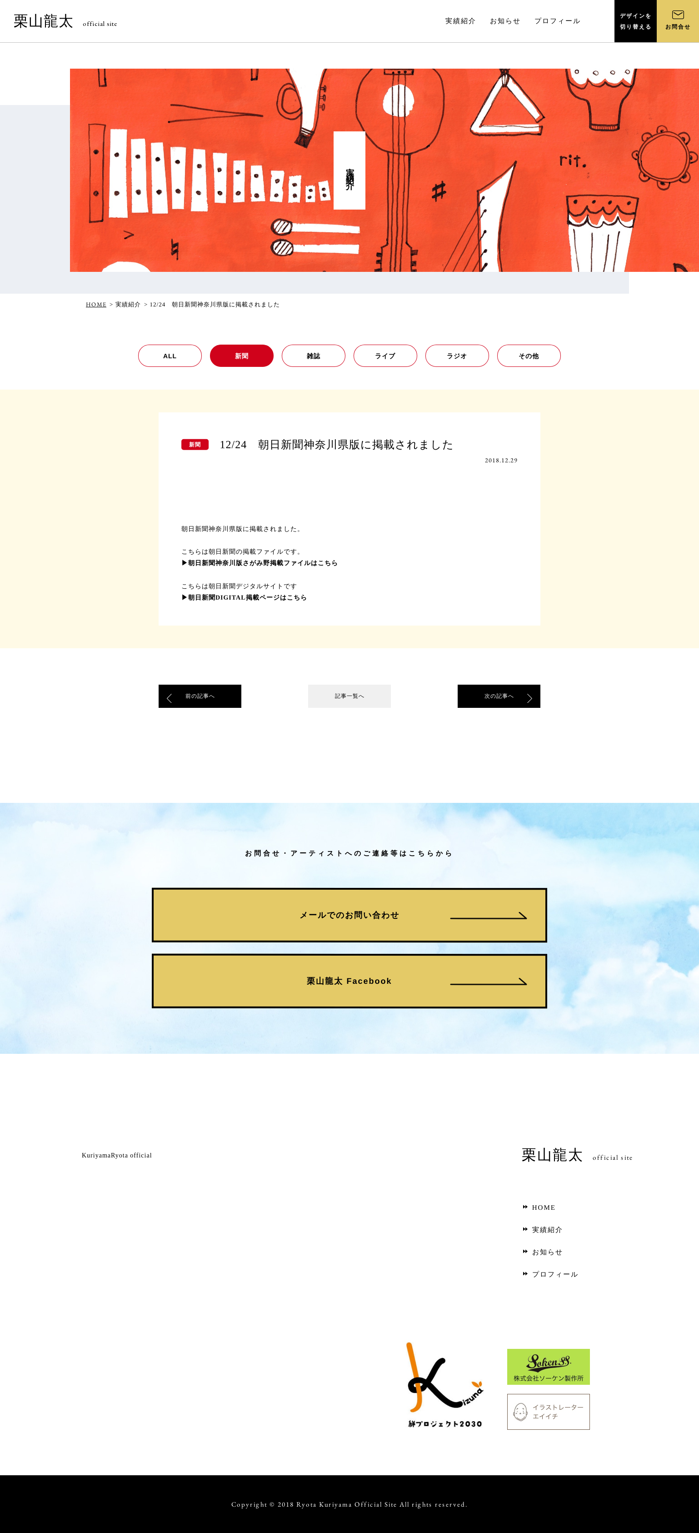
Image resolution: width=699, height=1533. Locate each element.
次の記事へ (499, 698)
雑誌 (313, 356)
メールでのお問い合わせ (349, 915)
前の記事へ (200, 698)
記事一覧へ (349, 698)
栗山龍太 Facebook (349, 981)
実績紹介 (542, 1229)
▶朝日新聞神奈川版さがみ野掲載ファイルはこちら (259, 562)
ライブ (385, 356)
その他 (529, 356)
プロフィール (550, 1274)
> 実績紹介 (125, 304)
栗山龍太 (65, 21)
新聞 (242, 356)
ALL (170, 356)
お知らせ (542, 1252)
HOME (96, 304)
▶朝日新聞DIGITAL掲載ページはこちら (244, 597)
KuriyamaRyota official (117, 1155)
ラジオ (457, 356)
